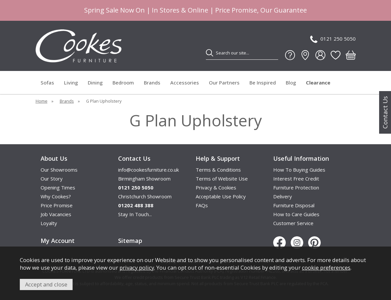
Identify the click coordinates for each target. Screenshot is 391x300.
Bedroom (123, 82)
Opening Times (58, 187)
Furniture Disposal (293, 205)
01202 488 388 (135, 205)
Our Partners (224, 82)
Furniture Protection (296, 187)
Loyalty (49, 223)
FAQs (202, 205)
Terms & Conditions (218, 169)
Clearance (318, 82)
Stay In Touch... (135, 214)
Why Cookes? (56, 196)
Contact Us (385, 112)
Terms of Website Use (222, 178)
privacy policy (136, 267)
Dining (95, 82)
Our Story (52, 178)
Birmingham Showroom (144, 178)
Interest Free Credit (296, 178)
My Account (58, 241)
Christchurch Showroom (145, 196)
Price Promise (57, 205)
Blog (291, 82)
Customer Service (293, 223)
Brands (152, 82)
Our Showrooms (59, 169)
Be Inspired (262, 82)
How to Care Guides (296, 214)
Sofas (47, 82)
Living (71, 82)
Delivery (282, 196)
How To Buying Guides (299, 169)
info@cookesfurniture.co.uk (148, 169)
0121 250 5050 (333, 39)
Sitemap (130, 241)
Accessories (184, 82)
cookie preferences (326, 267)
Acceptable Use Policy (221, 196)
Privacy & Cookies (216, 187)
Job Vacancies (56, 214)
